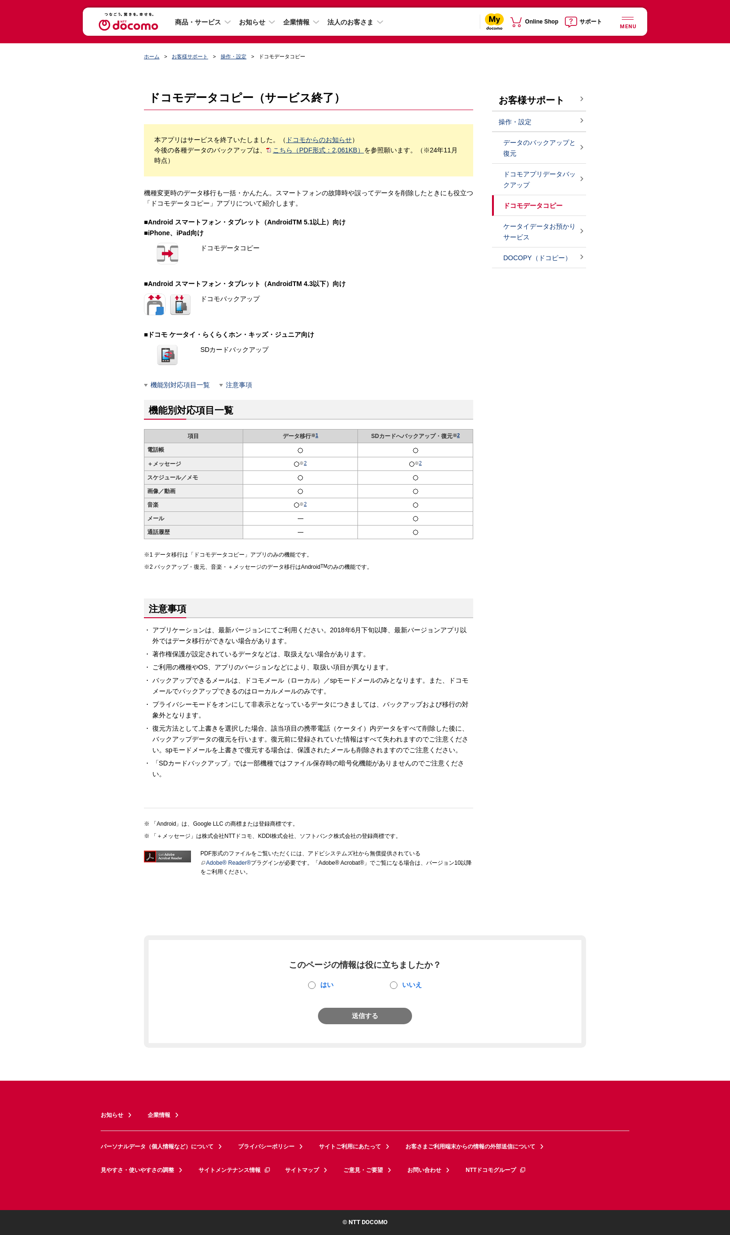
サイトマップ (302, 1170)
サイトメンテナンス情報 (234, 1170)
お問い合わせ (424, 1170)
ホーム (151, 56)
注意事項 (239, 385)
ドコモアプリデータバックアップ (539, 179)
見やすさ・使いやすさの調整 (137, 1170)
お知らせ (252, 22)
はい (326, 984)
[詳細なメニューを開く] (627, 21)
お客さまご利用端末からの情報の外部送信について (470, 1146)
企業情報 (296, 22)
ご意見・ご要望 (363, 1170)
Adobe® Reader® (225, 863)
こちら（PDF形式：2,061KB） (315, 150)
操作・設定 (233, 56)
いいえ (412, 984)
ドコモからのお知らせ (319, 139)
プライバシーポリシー (266, 1146)
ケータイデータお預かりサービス (539, 232)
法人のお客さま (350, 22)
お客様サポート (190, 56)
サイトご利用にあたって (350, 1146)
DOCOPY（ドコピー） (537, 258)
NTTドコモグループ (496, 1170)
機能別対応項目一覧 (180, 385)
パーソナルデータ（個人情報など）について (157, 1146)
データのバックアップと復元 (539, 148)
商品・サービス (198, 22)
